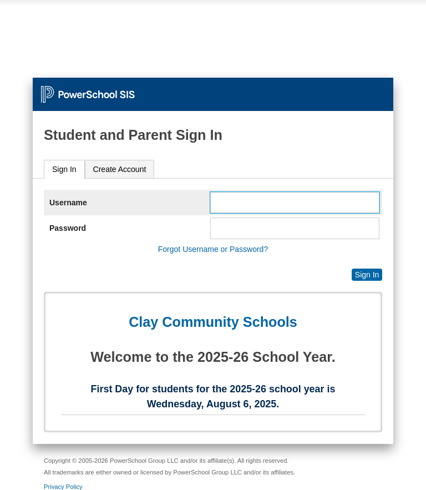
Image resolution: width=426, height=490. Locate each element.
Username (68, 202)
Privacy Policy (63, 486)
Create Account (119, 169)
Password (67, 228)
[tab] (64, 169)
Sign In (64, 169)
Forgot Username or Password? (213, 249)
